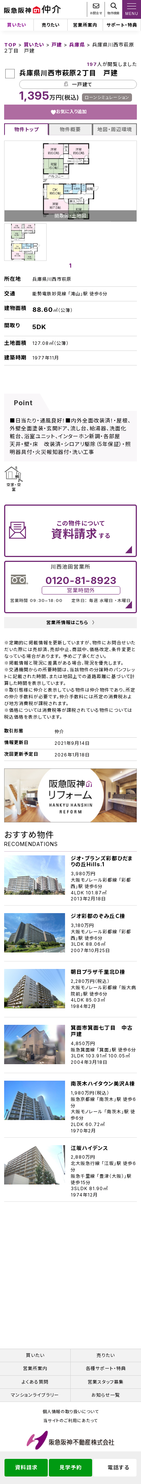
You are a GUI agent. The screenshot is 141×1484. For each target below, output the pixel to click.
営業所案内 (85, 25)
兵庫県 (77, 45)
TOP (10, 45)
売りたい (51, 25)
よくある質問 (35, 1382)
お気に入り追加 (71, 111)
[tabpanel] (70, 242)
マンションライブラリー (35, 1395)
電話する (118, 1467)
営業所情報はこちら (70, 622)
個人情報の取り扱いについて (70, 1411)
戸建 (57, 45)
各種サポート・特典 (106, 1368)
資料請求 (26, 1467)
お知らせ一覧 (105, 1395)
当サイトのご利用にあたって (70, 1420)
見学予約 (70, 1467)
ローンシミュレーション (107, 97)
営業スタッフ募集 (106, 1382)
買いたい (16, 25)
